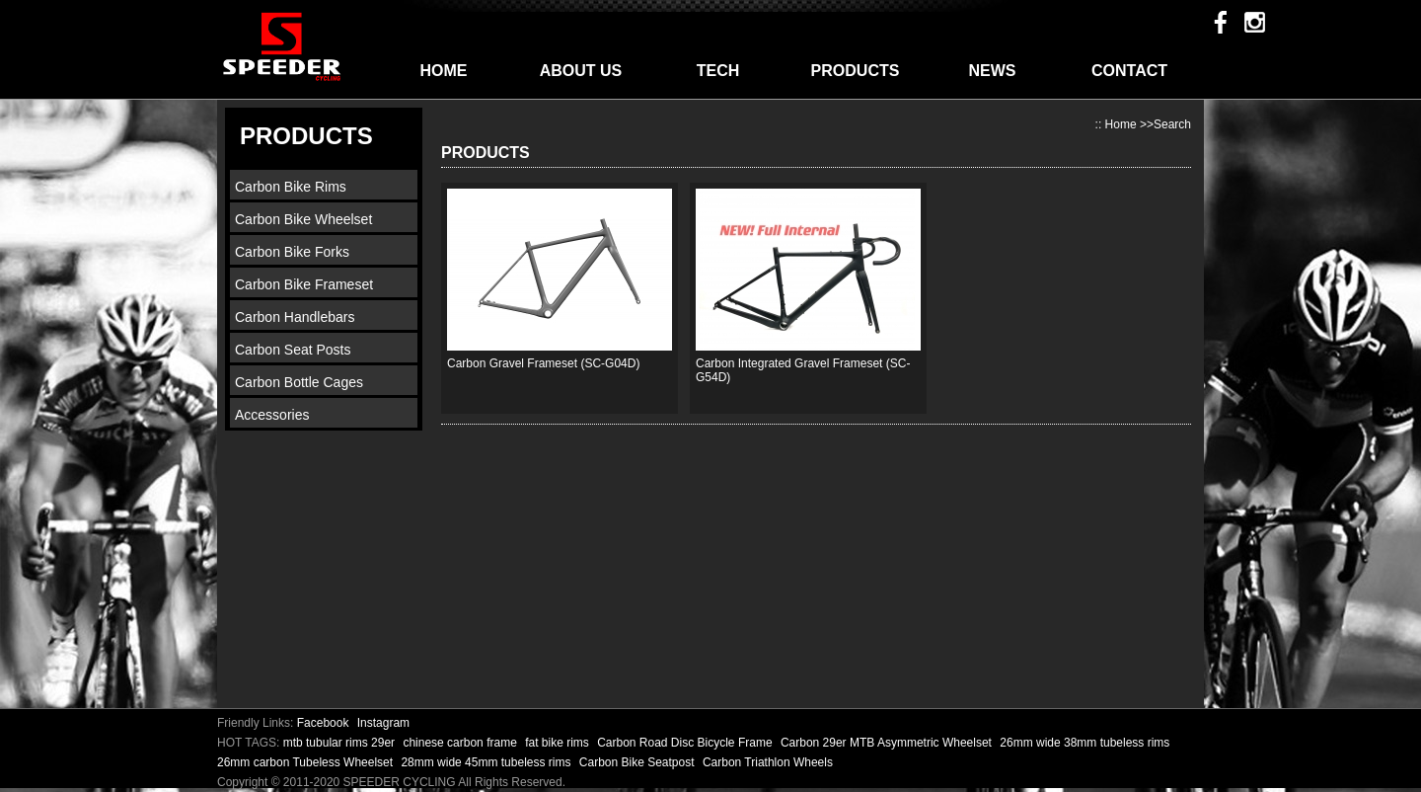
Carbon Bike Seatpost (638, 762)
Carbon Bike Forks (292, 252)
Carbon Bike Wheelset (303, 219)
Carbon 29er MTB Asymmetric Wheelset (888, 743)
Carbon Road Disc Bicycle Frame (686, 743)
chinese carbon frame (461, 743)
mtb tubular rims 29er (341, 743)
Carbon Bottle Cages (299, 382)
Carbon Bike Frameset (304, 284)
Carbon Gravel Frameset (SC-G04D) (543, 363)
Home (1121, 124)
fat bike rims (558, 743)
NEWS (992, 70)
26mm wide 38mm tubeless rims (1084, 743)
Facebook (323, 723)
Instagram (383, 723)
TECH (718, 70)
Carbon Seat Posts (293, 349)
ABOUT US (581, 70)
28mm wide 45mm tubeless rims (487, 762)
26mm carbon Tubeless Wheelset (306, 762)
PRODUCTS (855, 70)
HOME (444, 70)
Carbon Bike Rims (290, 187)
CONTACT (1129, 70)
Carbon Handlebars (294, 317)
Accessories (272, 415)
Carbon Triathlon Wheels (768, 762)
